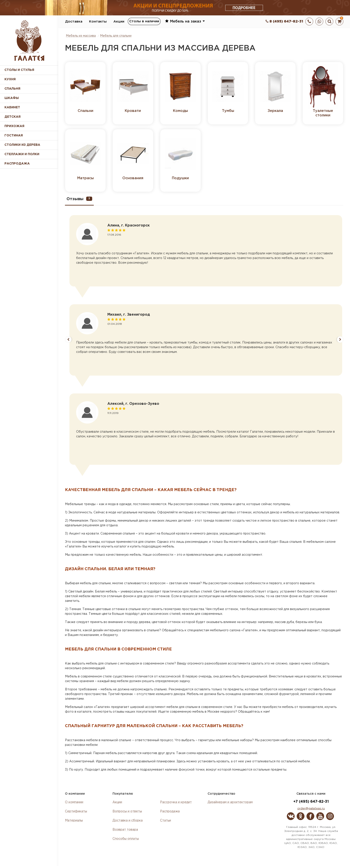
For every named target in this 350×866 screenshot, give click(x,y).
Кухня (10, 79)
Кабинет (12, 107)
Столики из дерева (22, 145)
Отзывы (79, 199)
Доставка (73, 21)
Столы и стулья (19, 70)
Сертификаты (76, 811)
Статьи (165, 820)
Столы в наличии (144, 21)
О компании (74, 802)
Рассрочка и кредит (176, 802)
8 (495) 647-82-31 (284, 21)
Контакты (98, 21)
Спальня (12, 88)
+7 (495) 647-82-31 (311, 801)
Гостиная (13, 135)
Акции (118, 21)
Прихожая (14, 126)
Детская (12, 116)
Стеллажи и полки (21, 154)
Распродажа (170, 811)
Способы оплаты (125, 838)
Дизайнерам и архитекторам (230, 802)
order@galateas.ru (311, 808)
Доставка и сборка (127, 820)
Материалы (74, 820)
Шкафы (11, 98)
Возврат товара (125, 829)
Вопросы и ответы (127, 811)
